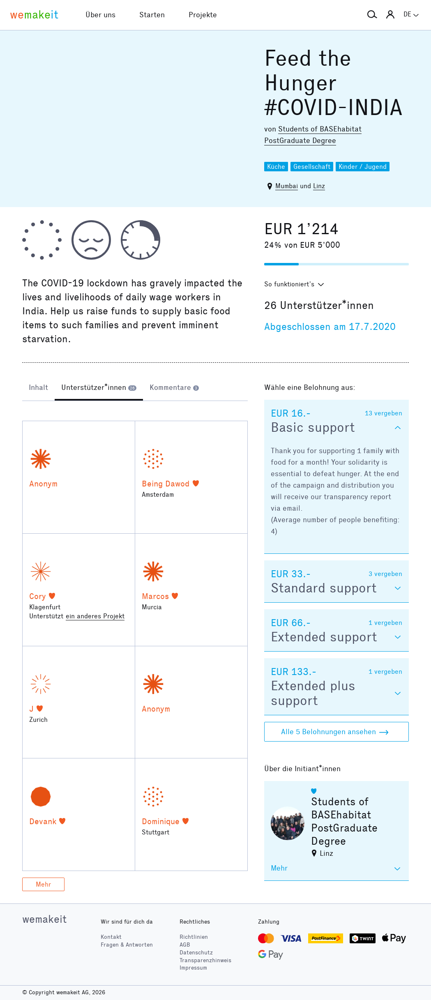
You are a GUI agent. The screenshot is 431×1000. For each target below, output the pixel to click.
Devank (42, 821)
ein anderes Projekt (95, 616)
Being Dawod (166, 483)
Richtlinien (194, 936)
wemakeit (44, 919)
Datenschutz (196, 952)
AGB (185, 944)
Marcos (155, 596)
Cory (37, 596)
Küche (276, 167)
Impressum (193, 967)
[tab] (38, 388)
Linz (319, 186)
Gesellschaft (311, 167)
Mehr (43, 884)
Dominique (161, 821)
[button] (372, 14)
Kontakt (111, 936)
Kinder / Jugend (363, 167)
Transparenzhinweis (205, 960)
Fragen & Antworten (127, 944)
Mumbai (286, 186)
